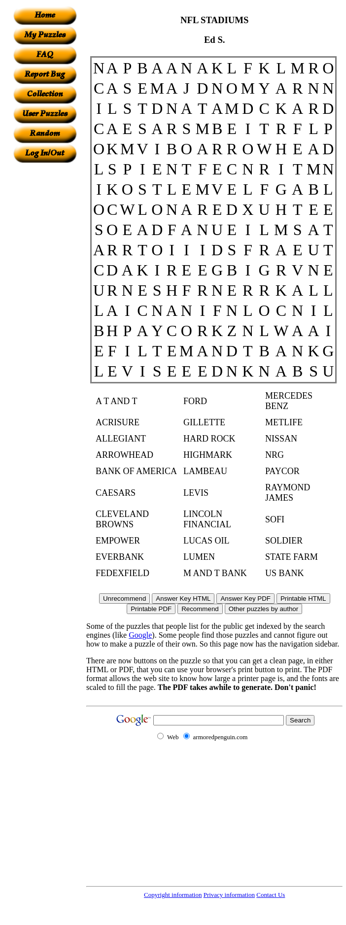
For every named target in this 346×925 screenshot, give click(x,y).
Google (140, 635)
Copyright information (173, 894)
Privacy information (229, 894)
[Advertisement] (44, 311)
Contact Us (270, 894)
